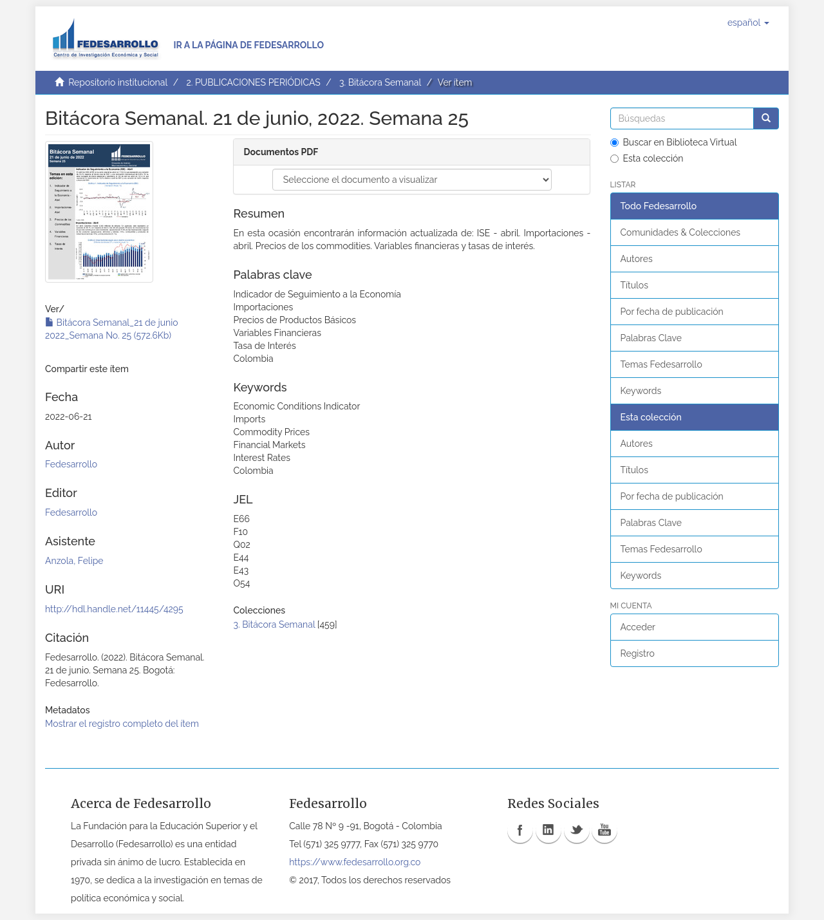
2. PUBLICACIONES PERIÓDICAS (253, 82)
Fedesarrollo (71, 464)
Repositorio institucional (117, 82)
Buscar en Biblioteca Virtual (673, 142)
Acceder (638, 627)
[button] (748, 22)
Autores (637, 259)
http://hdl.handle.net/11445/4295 (114, 609)
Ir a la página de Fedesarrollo (248, 45)
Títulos (634, 285)
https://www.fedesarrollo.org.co (354, 862)
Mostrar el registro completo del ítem (122, 723)
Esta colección (647, 158)
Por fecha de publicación (672, 311)
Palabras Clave (651, 338)
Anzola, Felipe (74, 561)
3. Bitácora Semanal (380, 82)
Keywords (641, 391)
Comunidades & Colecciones (681, 232)
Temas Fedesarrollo (661, 364)
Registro (638, 653)
